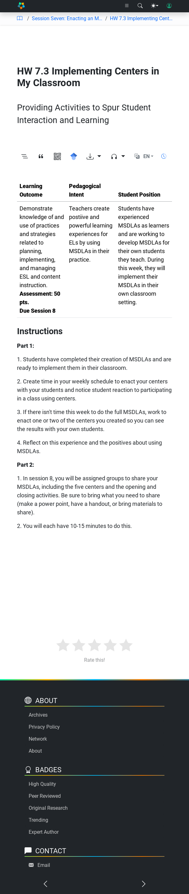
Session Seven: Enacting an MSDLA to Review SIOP (67, 18)
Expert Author (44, 832)
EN (146, 156)
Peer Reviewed (45, 796)
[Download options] (94, 156)
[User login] (169, 6)
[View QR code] (57, 156)
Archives (38, 715)
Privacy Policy (44, 727)
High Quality (42, 784)
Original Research (48, 808)
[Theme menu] (155, 6)
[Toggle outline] (24, 156)
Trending (38, 820)
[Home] (21, 6)
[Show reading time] (164, 156)
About (35, 751)
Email (43, 865)
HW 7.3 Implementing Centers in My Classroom (142, 18)
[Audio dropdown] (117, 156)
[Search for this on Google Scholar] (73, 156)
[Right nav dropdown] (127, 6)
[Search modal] (140, 6)
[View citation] (41, 156)
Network (38, 739)
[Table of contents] (19, 18)
